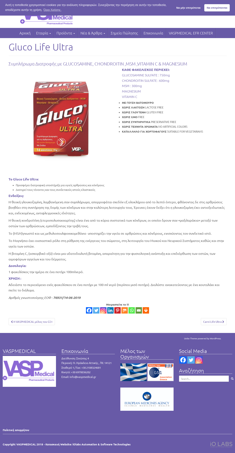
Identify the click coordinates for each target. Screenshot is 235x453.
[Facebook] (89, 310)
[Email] (139, 310)
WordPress (215, 338)
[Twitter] (96, 310)
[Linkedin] (110, 310)
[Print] (146, 310)
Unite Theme (190, 338)
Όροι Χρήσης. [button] (52, 9)
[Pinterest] (117, 310)
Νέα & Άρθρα (93, 33)
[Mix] (124, 310)
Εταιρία (43, 33)
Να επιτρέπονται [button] (217, 7)
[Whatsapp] (131, 310)
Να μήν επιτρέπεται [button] (188, 7)
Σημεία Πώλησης (124, 33)
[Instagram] (103, 310)
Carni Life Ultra (213, 321)
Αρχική (25, 33)
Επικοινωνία (153, 33)
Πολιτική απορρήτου (16, 430)
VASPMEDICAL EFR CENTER (191, 33)
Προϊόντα (66, 33)
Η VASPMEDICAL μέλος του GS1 (32, 321)
